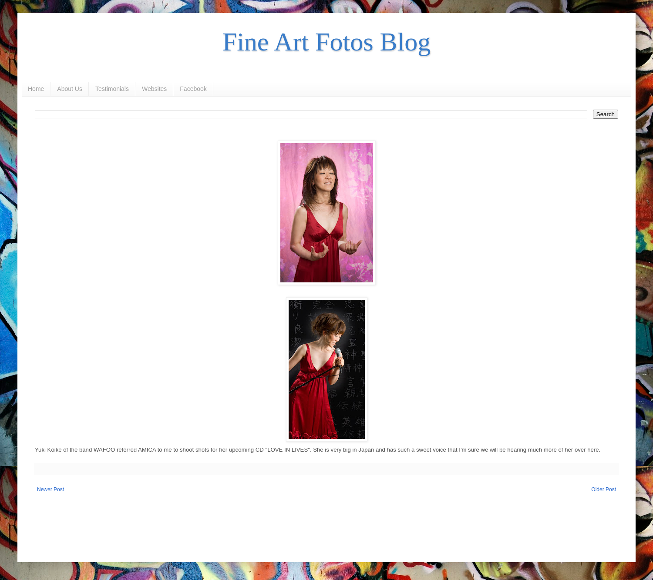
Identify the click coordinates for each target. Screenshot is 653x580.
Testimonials (112, 88)
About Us (69, 88)
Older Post (603, 489)
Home (36, 88)
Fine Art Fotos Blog (326, 41)
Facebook (193, 88)
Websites (154, 88)
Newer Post (50, 489)
